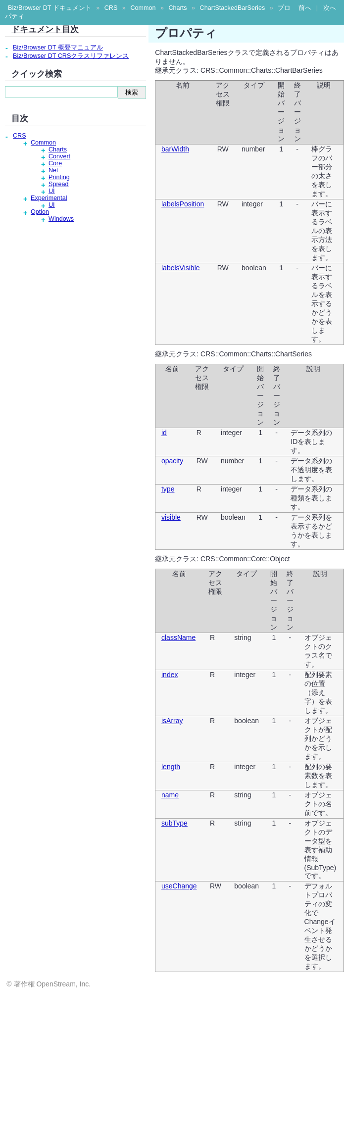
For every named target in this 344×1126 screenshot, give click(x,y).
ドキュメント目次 (45, 29)
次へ (329, 7)
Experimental (49, 198)
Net (53, 170)
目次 (19, 118)
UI (52, 191)
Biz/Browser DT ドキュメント (50, 7)
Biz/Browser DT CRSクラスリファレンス (71, 55)
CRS (111, 7)
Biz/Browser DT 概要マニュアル (58, 47)
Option (40, 211)
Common (142, 7)
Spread (59, 184)
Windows (61, 218)
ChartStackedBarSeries (232, 7)
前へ (304, 7)
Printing (59, 177)
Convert (59, 156)
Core (55, 163)
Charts (177, 7)
